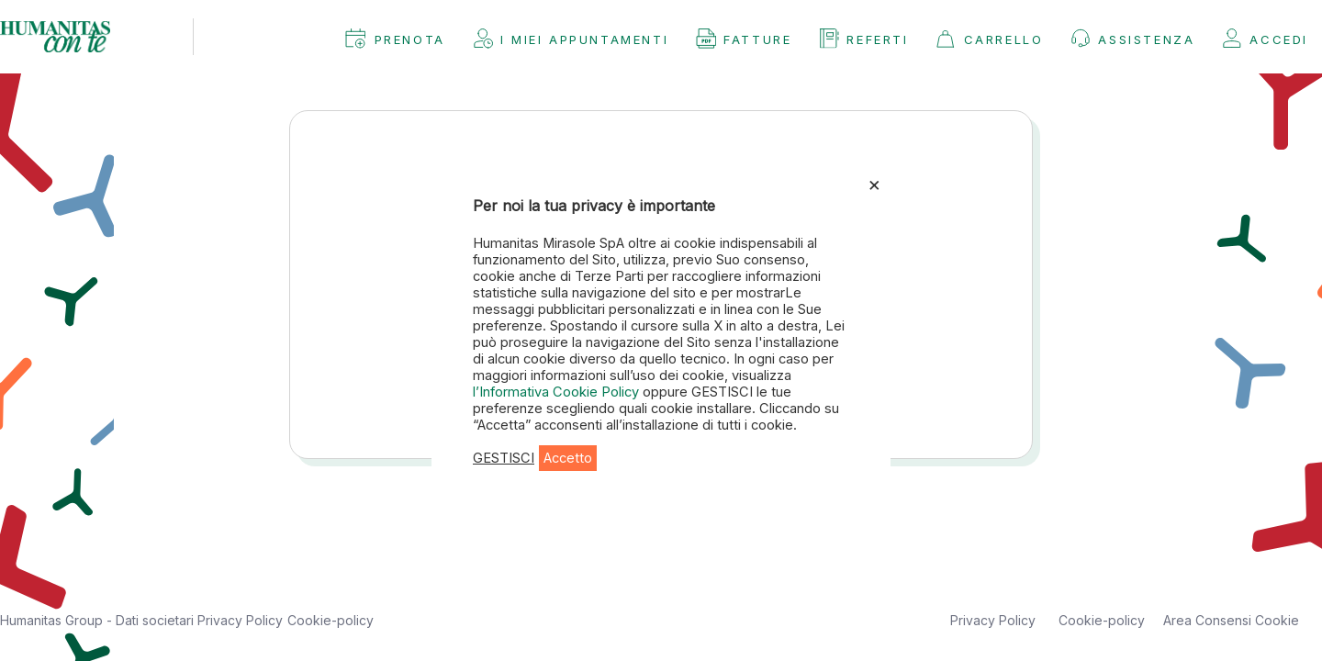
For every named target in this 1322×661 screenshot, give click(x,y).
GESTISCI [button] (503, 458)
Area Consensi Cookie (1231, 620)
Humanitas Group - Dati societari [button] (98, 620)
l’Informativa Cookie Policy (558, 392)
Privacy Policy (240, 620)
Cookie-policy (330, 620)
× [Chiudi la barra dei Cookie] (874, 184)
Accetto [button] (567, 458)
